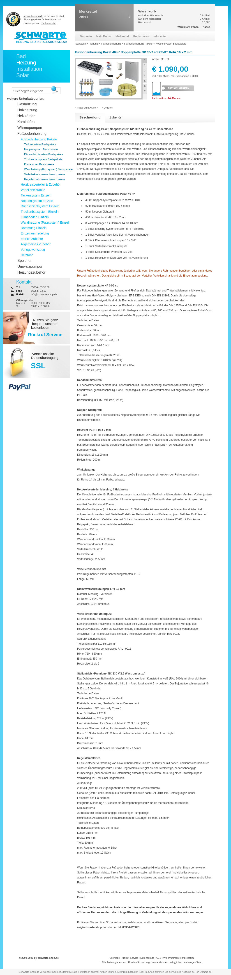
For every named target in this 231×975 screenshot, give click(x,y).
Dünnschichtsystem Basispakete (43, 154)
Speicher (24, 261)
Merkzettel (122, 36)
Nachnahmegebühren (190, 962)
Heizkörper (26, 116)
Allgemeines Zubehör (36, 244)
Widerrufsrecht (171, 957)
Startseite (85, 36)
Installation (29, 69)
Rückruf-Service (129, 957)
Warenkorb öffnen (188, 27)
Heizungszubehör (31, 272)
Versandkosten (160, 962)
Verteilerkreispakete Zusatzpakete (44, 174)
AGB (158, 957)
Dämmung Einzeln (33, 228)
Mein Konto (103, 36)
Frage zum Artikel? (87, 107)
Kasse (206, 27)
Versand (180, 76)
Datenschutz (147, 957)
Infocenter (160, 36)
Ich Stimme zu (204, 971)
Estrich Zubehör (32, 239)
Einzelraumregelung (35, 233)
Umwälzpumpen (30, 266)
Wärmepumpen (29, 128)
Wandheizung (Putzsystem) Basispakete (48, 169)
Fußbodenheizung (31, 133)
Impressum (187, 957)
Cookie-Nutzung (182, 971)
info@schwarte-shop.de (44, 294)
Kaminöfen (26, 122)
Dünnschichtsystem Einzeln (40, 206)
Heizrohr (27, 255)
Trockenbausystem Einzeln (40, 211)
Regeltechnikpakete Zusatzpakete (44, 179)
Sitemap (113, 957)
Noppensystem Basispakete (41, 149)
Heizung (26, 62)
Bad (21, 56)
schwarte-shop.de (33, 16)
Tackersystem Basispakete (40, 144)
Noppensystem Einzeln (37, 201)
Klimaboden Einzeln (35, 217)
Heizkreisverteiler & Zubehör (41, 184)
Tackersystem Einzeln (36, 195)
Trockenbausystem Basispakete (43, 159)
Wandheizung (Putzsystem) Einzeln (45, 222)
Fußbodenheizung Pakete (39, 139)
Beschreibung (89, 117)
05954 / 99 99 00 (40, 287)
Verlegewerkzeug (33, 249)
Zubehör (115, 117)
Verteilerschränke (33, 190)
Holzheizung (27, 110)
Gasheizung (27, 104)
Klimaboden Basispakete (39, 164)
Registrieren (141, 36)
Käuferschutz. (48, 23)
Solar (22, 75)
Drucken (108, 107)
